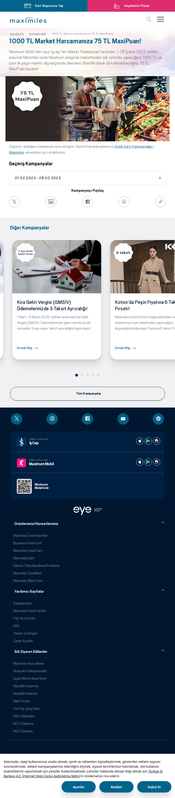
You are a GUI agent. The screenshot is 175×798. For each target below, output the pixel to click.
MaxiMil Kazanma (25, 686)
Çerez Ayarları (23, 641)
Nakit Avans (21, 701)
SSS (16, 626)
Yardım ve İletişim (25, 633)
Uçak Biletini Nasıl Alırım (30, 678)
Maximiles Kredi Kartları (29, 611)
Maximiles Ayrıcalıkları (28, 663)
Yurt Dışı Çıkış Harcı (26, 708)
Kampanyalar (22, 603)
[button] (28, 20)
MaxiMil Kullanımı (25, 693)
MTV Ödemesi (23, 724)
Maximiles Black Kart (28, 581)
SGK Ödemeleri (24, 716)
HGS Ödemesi (23, 731)
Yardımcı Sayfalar (29, 591)
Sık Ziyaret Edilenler (30, 652)
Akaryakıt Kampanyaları (30, 671)
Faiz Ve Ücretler (24, 618)
